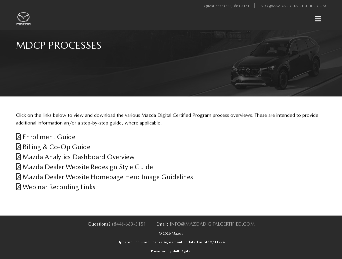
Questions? (214, 6)
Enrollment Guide (45, 137)
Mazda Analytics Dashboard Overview (75, 157)
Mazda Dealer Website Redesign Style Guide (84, 167)
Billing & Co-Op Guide (53, 147)
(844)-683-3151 (236, 6)
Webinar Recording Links (55, 187)
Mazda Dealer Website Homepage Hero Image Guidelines (104, 177)
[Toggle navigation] (318, 19)
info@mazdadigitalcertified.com (293, 6)
